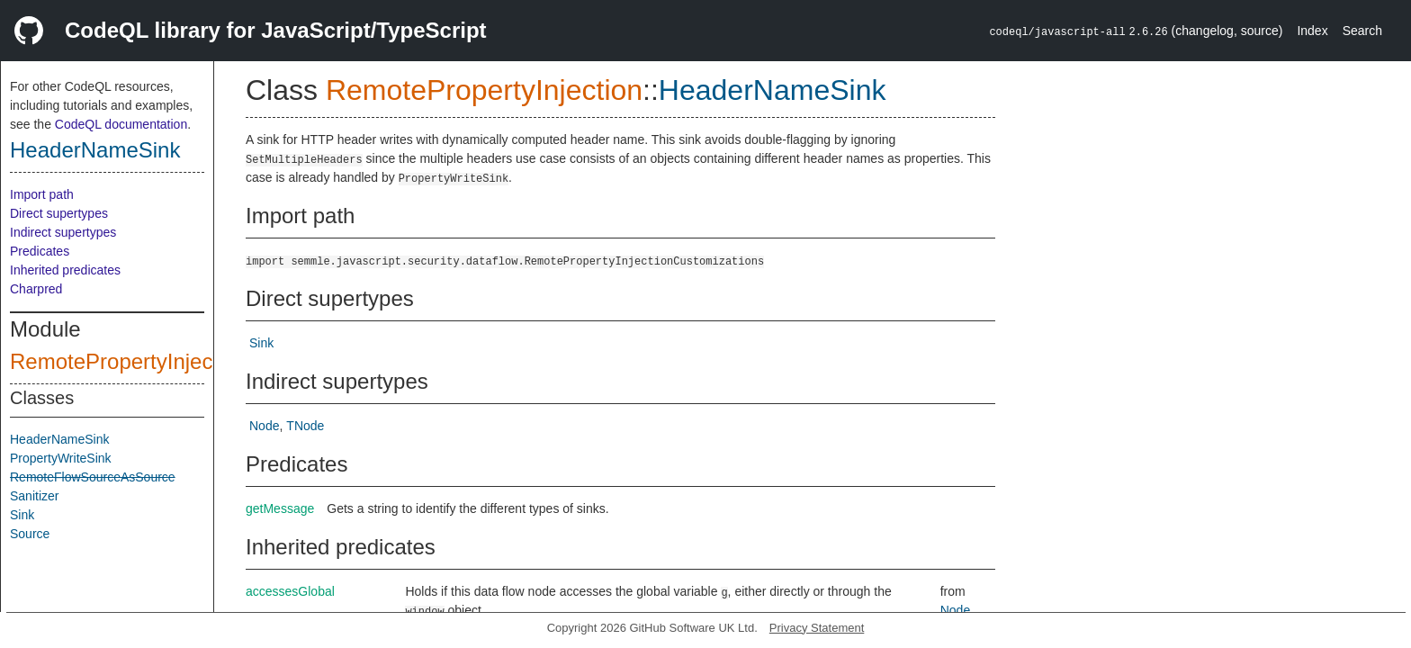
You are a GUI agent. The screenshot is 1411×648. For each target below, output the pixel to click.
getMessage (280, 508)
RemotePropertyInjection (128, 361)
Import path (42, 194)
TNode (305, 425)
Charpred (36, 289)
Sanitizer (34, 496)
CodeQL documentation (121, 124)
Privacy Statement (817, 627)
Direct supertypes (59, 213)
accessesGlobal (290, 591)
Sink (22, 515)
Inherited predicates (65, 270)
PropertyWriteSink (61, 458)
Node (264, 425)
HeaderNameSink (95, 150)
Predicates (39, 251)
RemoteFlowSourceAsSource (92, 477)
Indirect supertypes (63, 232)
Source (29, 533)
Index (1312, 30)
